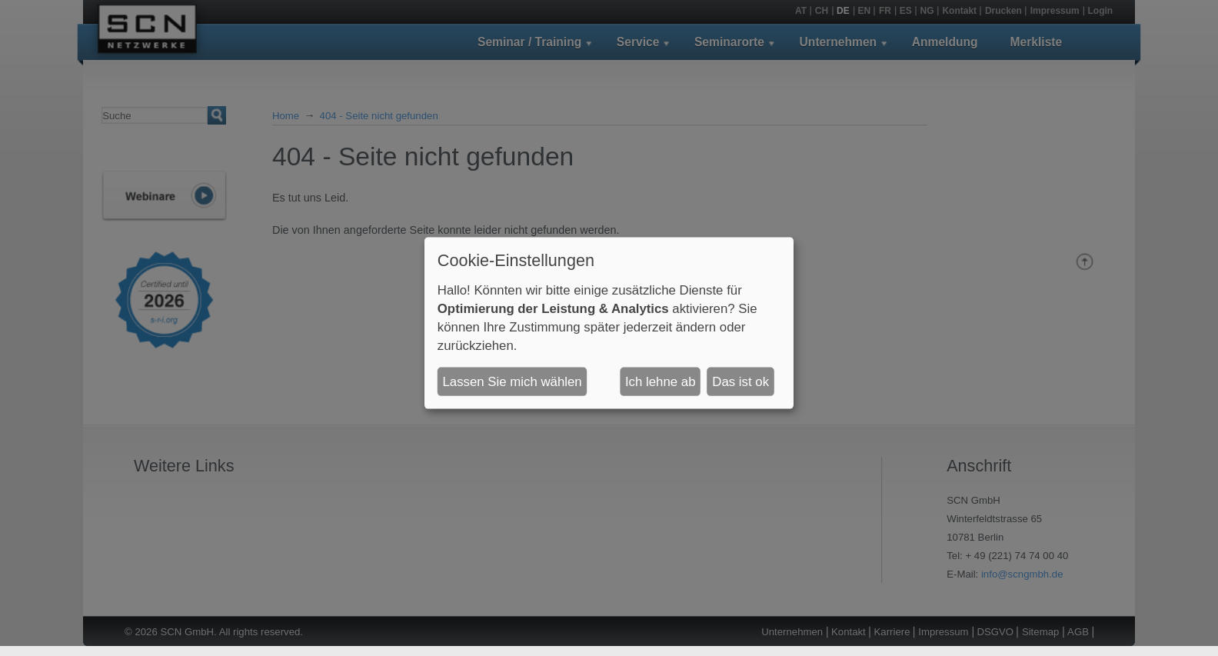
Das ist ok (740, 381)
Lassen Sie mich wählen (512, 381)
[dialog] (609, 322)
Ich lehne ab (660, 381)
